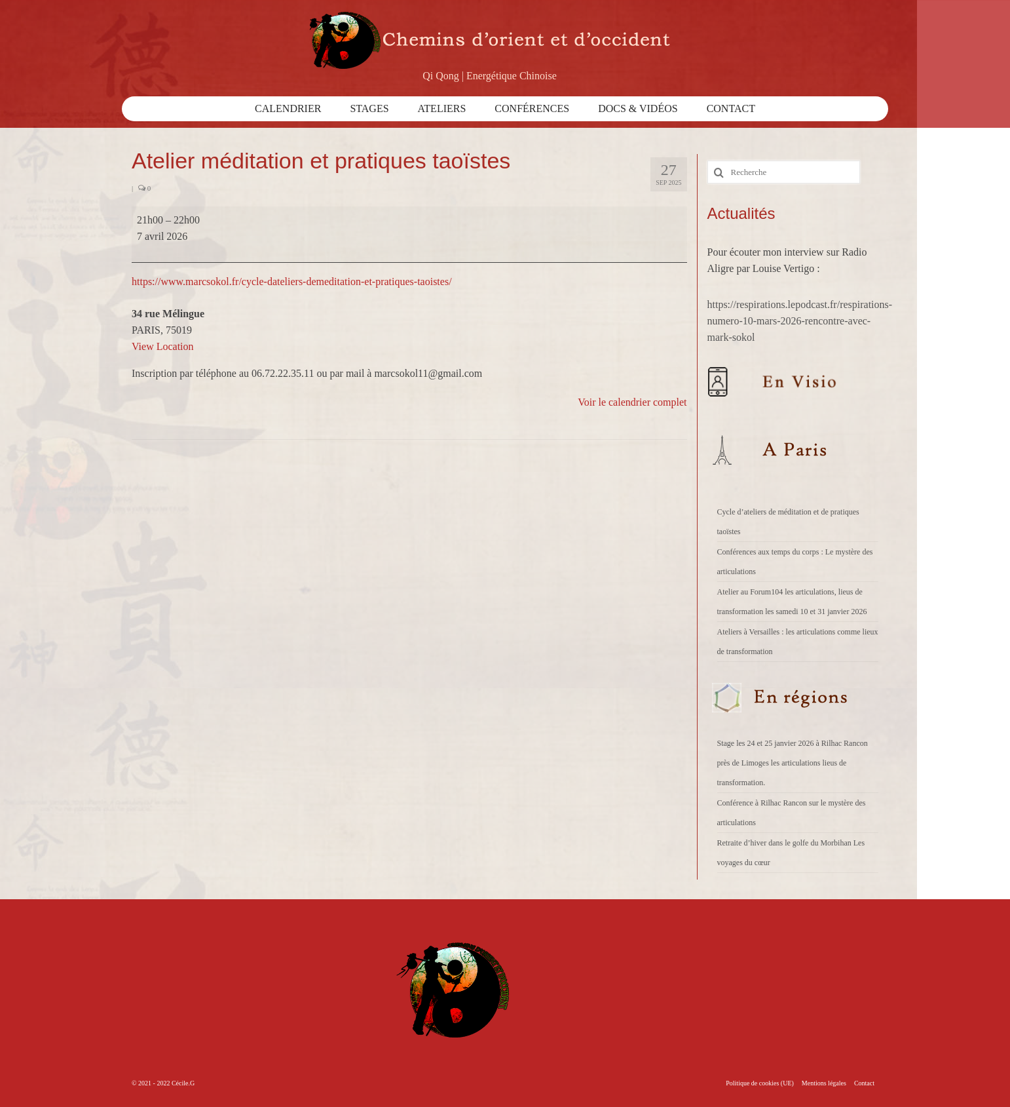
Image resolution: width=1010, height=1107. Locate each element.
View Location (163, 346)
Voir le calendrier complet (632, 402)
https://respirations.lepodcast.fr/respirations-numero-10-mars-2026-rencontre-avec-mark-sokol (800, 321)
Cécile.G (183, 1083)
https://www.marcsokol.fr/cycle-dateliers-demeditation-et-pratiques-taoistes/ (292, 281)
